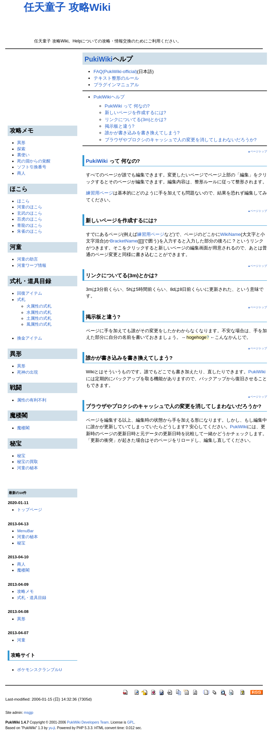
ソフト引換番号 (31, 167)
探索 (21, 148)
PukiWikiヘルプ (109, 96)
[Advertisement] (105, 23)
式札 (21, 299)
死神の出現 (27, 372)
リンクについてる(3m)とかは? (135, 119)
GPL (130, 722)
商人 (21, 173)
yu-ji (52, 728)
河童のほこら (29, 207)
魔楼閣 (23, 427)
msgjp (28, 713)
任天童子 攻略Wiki (67, 7)
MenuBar (25, 530)
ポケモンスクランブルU (39, 669)
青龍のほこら (29, 225)
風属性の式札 (39, 324)
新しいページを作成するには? (135, 112)
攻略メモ (25, 591)
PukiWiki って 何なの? (127, 106)
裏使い (23, 154)
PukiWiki (99, 59)
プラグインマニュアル (116, 84)
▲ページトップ (257, 151)
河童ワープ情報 (31, 265)
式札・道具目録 (31, 597)
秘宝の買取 (27, 461)
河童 (21, 640)
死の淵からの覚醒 (33, 161)
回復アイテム (29, 293)
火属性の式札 (39, 306)
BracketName (123, 241)
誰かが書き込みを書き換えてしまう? (142, 132)
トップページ (29, 509)
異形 (21, 142)
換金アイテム (29, 338)
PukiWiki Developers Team (88, 722)
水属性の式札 (39, 312)
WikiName (230, 234)
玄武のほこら (29, 213)
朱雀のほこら (29, 231)
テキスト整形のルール (116, 78)
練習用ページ (99, 193)
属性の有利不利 (31, 400)
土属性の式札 (39, 318)
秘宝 (21, 455)
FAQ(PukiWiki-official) (115, 71)
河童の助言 (27, 259)
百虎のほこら (29, 219)
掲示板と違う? (119, 126)
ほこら (23, 201)
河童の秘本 (27, 467)
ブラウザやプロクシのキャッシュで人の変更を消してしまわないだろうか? (181, 139)
